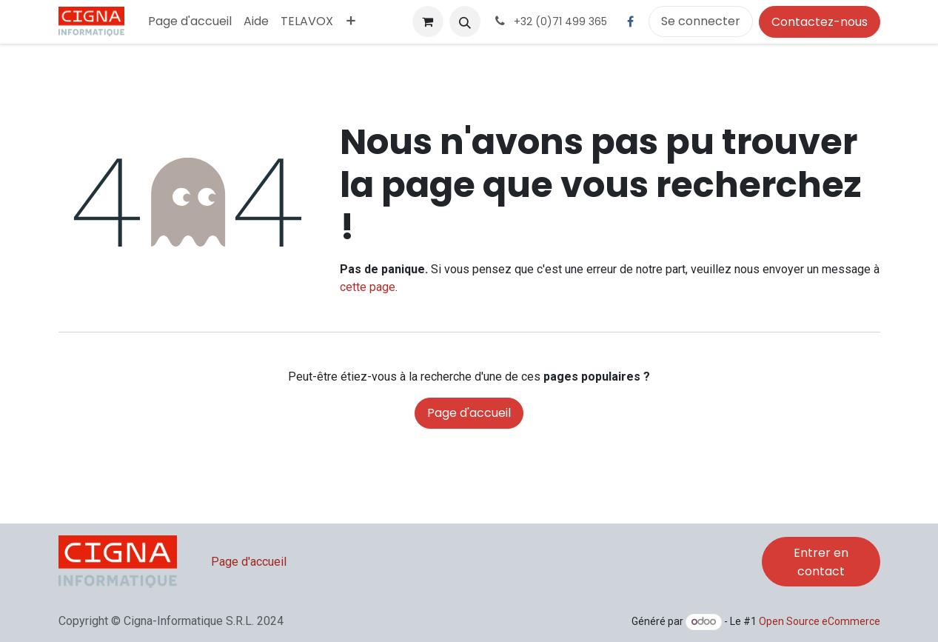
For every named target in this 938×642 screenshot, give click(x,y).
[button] (464, 21)
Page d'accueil (469, 412)
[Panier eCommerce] (427, 21)
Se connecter (700, 21)
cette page (367, 287)
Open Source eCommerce (819, 621)
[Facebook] (631, 21)
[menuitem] (190, 21)
